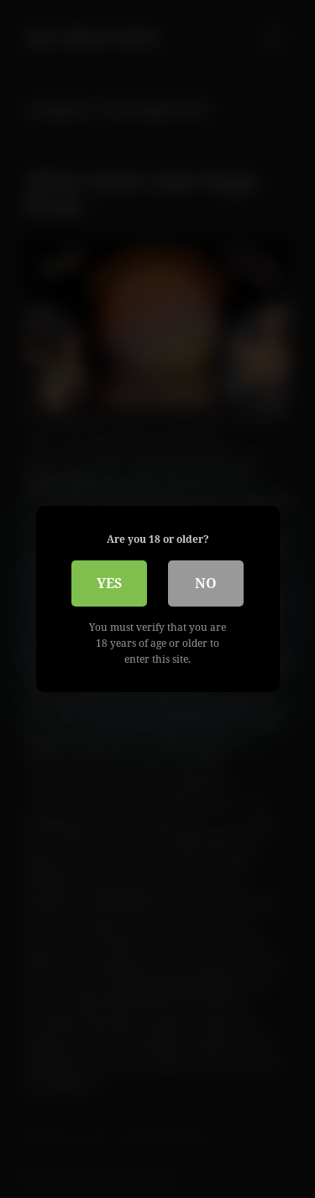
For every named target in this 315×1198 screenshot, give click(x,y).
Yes (109, 583)
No (206, 583)
